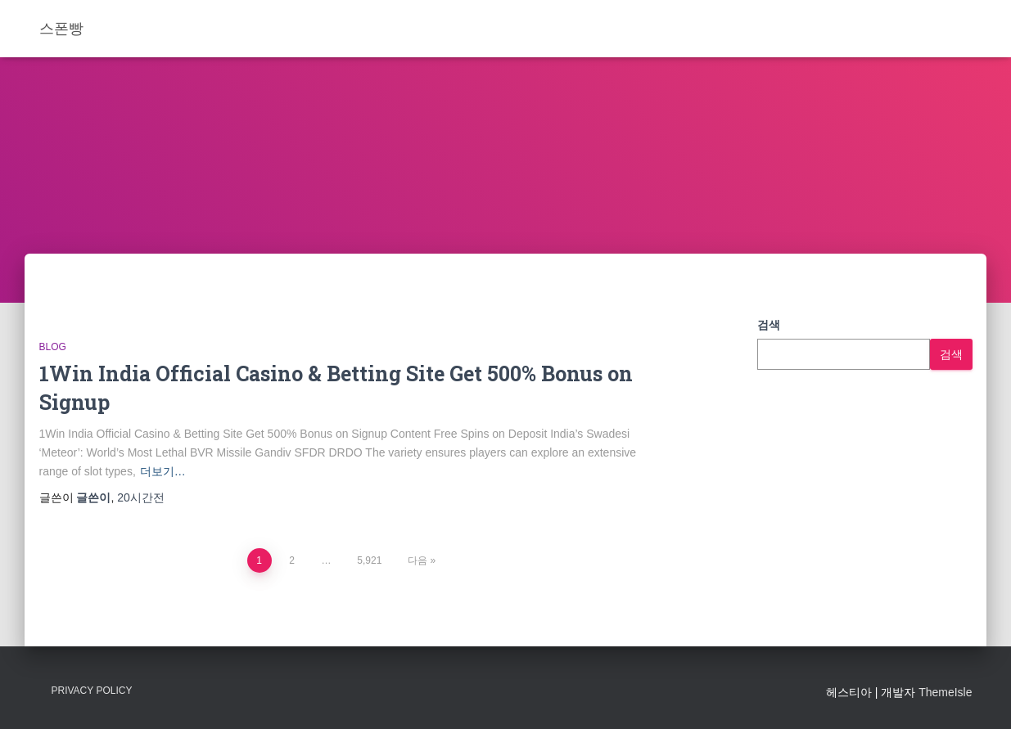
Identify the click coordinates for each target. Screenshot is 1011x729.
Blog (52, 347)
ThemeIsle (945, 692)
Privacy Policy (92, 690)
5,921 (369, 560)
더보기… (163, 471)
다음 (417, 560)
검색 (768, 324)
